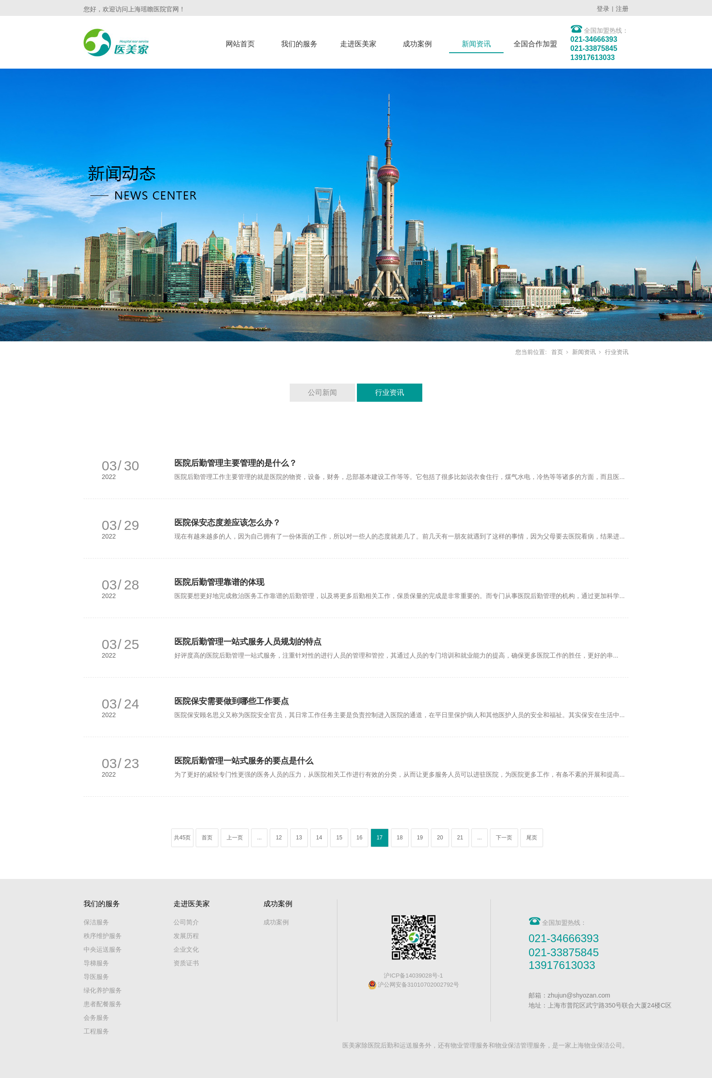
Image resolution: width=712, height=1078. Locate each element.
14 (319, 837)
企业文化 (186, 949)
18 (400, 837)
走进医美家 (358, 44)
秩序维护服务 (103, 935)
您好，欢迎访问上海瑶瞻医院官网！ (134, 9)
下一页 (504, 837)
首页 (557, 352)
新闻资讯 (476, 44)
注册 (622, 8)
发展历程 (186, 935)
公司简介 (186, 922)
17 (379, 837)
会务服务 (96, 1017)
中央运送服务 (103, 949)
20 (440, 837)
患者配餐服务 (103, 1004)
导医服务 (96, 976)
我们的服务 (299, 44)
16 (359, 837)
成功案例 (417, 44)
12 (279, 837)
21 (460, 837)
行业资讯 (616, 352)
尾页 (531, 837)
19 (420, 837)
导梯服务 (96, 963)
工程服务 (96, 1031)
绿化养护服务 (103, 990)
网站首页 (240, 44)
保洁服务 (96, 922)
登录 (603, 8)
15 (339, 837)
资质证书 (186, 963)
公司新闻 (322, 392)
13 (299, 837)
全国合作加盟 (535, 44)
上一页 (235, 837)
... (259, 837)
